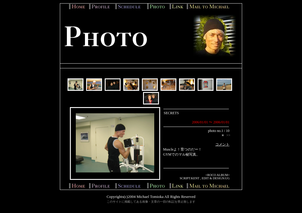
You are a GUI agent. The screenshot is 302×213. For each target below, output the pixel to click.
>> (228, 135)
